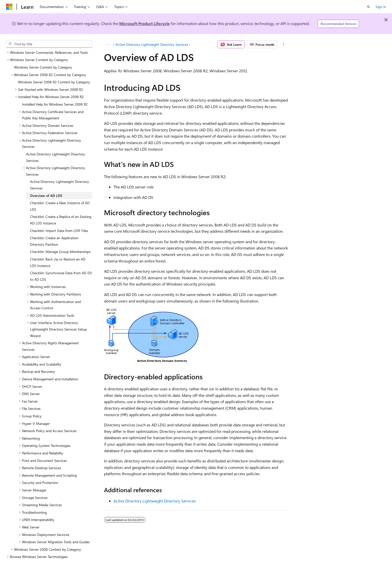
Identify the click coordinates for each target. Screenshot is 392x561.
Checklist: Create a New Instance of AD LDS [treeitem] (60, 194)
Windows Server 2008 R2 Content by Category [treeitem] (54, 70)
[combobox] (49, 44)
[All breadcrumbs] (108, 45)
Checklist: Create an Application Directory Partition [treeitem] (54, 229)
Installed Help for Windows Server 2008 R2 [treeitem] (55, 92)
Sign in (381, 6)
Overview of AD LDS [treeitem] (46, 183)
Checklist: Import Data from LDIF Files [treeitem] (59, 218)
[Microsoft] (9, 7)
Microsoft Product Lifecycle (144, 23)
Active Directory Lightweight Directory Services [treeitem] (55, 145)
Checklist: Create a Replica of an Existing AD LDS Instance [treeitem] (60, 207)
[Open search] (369, 6)
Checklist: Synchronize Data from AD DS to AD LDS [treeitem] (61, 264)
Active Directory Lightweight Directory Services (152, 44)
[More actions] (283, 45)
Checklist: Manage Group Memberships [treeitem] (60, 239)
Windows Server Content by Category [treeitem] (43, 55)
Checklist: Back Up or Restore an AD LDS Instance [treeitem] (58, 250)
